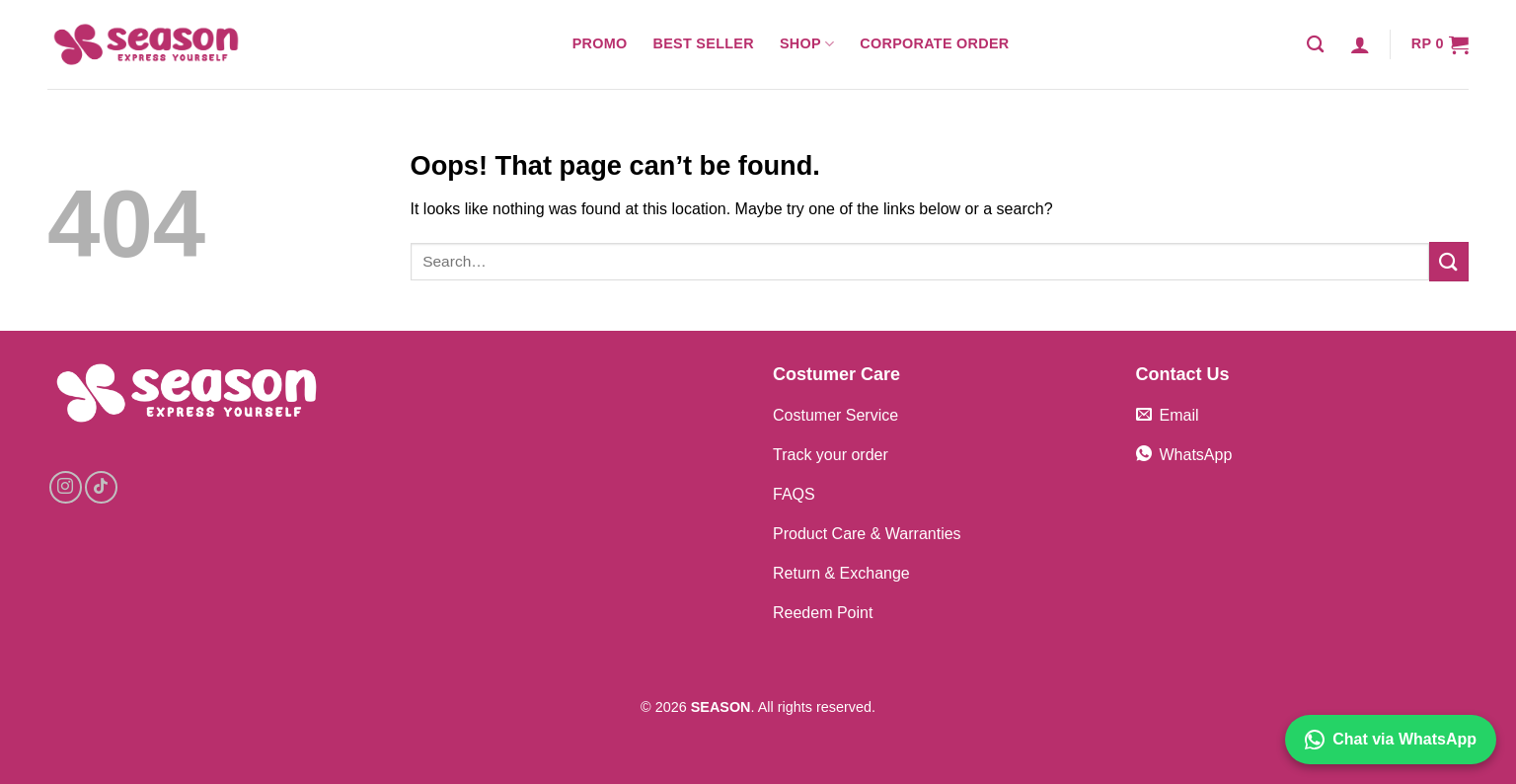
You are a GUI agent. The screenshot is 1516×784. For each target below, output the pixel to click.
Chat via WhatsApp (1391, 739)
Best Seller (703, 43)
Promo (600, 43)
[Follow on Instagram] (65, 487)
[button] (1360, 44)
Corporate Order (934, 43)
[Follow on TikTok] (101, 487)
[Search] (1315, 45)
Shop (807, 44)
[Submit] (1449, 261)
